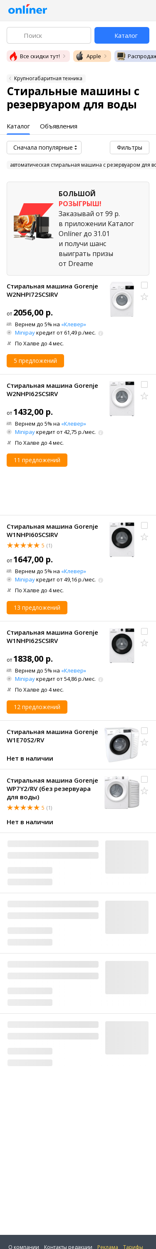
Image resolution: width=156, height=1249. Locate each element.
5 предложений (35, 361)
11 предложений (37, 460)
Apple (88, 56)
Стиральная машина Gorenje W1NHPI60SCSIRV (52, 530)
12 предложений (37, 707)
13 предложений (37, 607)
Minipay (25, 332)
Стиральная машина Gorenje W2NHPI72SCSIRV (52, 290)
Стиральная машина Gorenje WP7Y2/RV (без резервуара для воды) (52, 788)
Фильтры (129, 147)
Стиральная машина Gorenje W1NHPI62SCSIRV (52, 636)
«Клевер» (73, 324)
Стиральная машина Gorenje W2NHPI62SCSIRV (52, 389)
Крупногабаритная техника (48, 78)
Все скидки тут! (34, 56)
